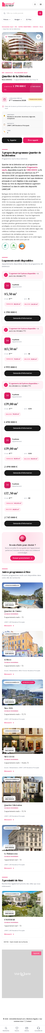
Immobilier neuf (7, 27)
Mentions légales (32, 1019)
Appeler (11, 140)
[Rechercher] (40, 13)
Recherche (6, 1029)
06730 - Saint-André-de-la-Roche (16, 942)
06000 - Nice (38, 27)
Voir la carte (22, 974)
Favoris (17, 1029)
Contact (28, 1021)
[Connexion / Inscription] (34, 4)
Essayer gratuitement (22, 558)
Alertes (27, 1029)
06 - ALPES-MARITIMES (23, 27)
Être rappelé (33, 140)
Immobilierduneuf (8, 4)
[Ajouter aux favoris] (38, 36)
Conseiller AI (38, 1029)
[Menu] (40, 4)
